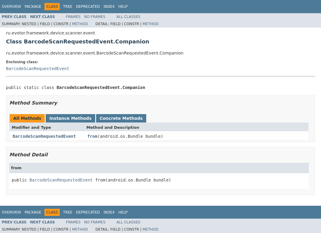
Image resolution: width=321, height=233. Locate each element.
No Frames (94, 17)
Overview (11, 6)
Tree (67, 6)
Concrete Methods (121, 118)
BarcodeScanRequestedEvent (37, 68)
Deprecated (88, 6)
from (92, 136)
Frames (73, 17)
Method (80, 24)
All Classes (128, 17)
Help (123, 6)
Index (109, 6)
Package (33, 6)
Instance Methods (70, 118)
